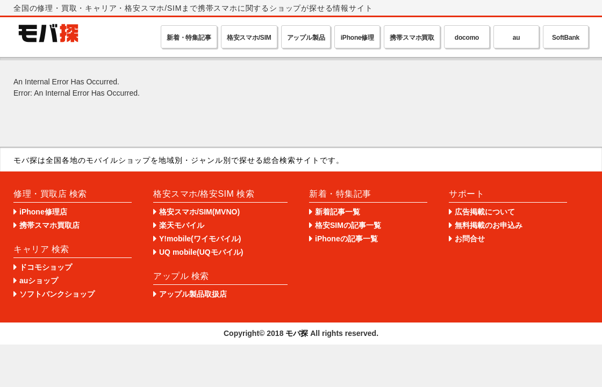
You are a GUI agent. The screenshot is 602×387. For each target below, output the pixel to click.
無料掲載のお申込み (488, 225)
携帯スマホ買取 (412, 37)
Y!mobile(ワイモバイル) (200, 238)
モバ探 (296, 333)
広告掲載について (485, 211)
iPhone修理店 (43, 211)
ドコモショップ (45, 267)
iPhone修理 (357, 37)
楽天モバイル (181, 225)
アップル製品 (306, 37)
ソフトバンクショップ (57, 294)
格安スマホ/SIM (249, 37)
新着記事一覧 (337, 211)
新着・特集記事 (189, 37)
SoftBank (565, 37)
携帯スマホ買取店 (49, 225)
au (516, 37)
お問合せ (470, 238)
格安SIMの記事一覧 (348, 225)
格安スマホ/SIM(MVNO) (199, 211)
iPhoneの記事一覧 (346, 238)
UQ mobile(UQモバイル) (201, 252)
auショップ (38, 280)
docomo (467, 37)
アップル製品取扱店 (193, 294)
